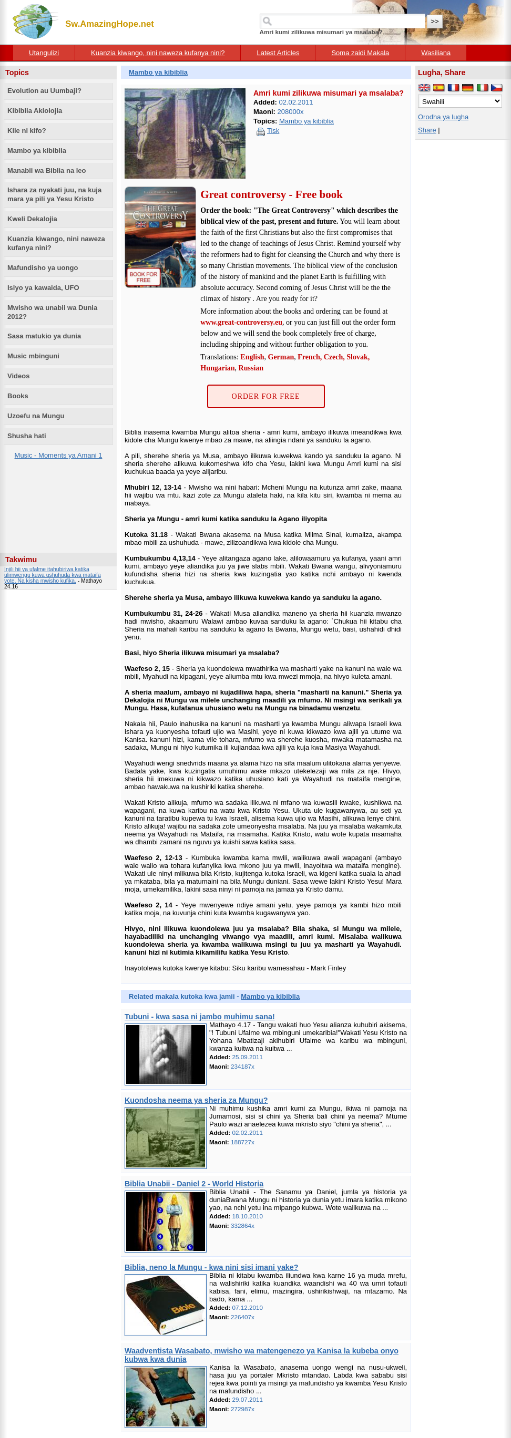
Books (17, 396)
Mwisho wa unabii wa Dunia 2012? (52, 312)
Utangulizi (44, 53)
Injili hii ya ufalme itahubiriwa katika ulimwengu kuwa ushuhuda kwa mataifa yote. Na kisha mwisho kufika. (52, 575)
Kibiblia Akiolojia (34, 111)
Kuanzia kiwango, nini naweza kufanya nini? (157, 53)
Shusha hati (26, 436)
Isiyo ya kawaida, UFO (43, 288)
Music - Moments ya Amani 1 (59, 455)
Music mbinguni (33, 356)
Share (427, 130)
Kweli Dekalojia (32, 219)
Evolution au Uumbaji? (44, 91)
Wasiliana (436, 53)
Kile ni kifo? (26, 131)
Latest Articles (278, 53)
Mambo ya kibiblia (36, 150)
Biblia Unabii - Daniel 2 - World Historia (194, 1184)
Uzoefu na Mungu (35, 416)
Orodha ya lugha (443, 117)
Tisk (273, 131)
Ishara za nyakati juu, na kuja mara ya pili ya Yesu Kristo (54, 194)
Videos (18, 376)
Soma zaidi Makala (360, 53)
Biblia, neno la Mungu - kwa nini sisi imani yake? (211, 1267)
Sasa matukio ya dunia (44, 336)
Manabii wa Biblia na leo (46, 170)
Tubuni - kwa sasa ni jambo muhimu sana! (200, 1016)
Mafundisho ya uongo (42, 268)
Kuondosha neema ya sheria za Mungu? (196, 1100)
